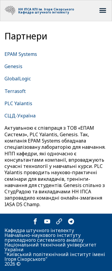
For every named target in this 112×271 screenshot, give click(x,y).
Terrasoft (15, 91)
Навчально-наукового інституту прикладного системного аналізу (44, 237)
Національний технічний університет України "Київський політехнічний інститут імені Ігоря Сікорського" (54, 251)
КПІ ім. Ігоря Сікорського (53, 9)
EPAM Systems (20, 54)
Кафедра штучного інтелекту (43, 12)
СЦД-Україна (20, 115)
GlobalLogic (17, 78)
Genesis (13, 66)
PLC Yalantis (18, 103)
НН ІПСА (24, 9)
